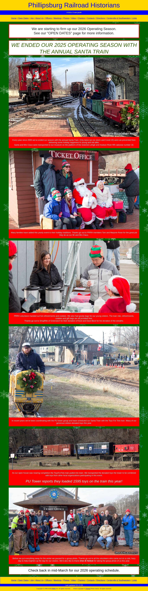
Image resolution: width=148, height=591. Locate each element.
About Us (39, 18)
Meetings (58, 18)
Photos (66, 18)
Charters (81, 18)
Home (13, 18)
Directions (100, 18)
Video (73, 18)
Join (32, 18)
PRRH (54, 588)
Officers (48, 18)
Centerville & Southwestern (119, 18)
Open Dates (23, 18)
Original (87, 588)
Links (134, 18)
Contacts (91, 18)
